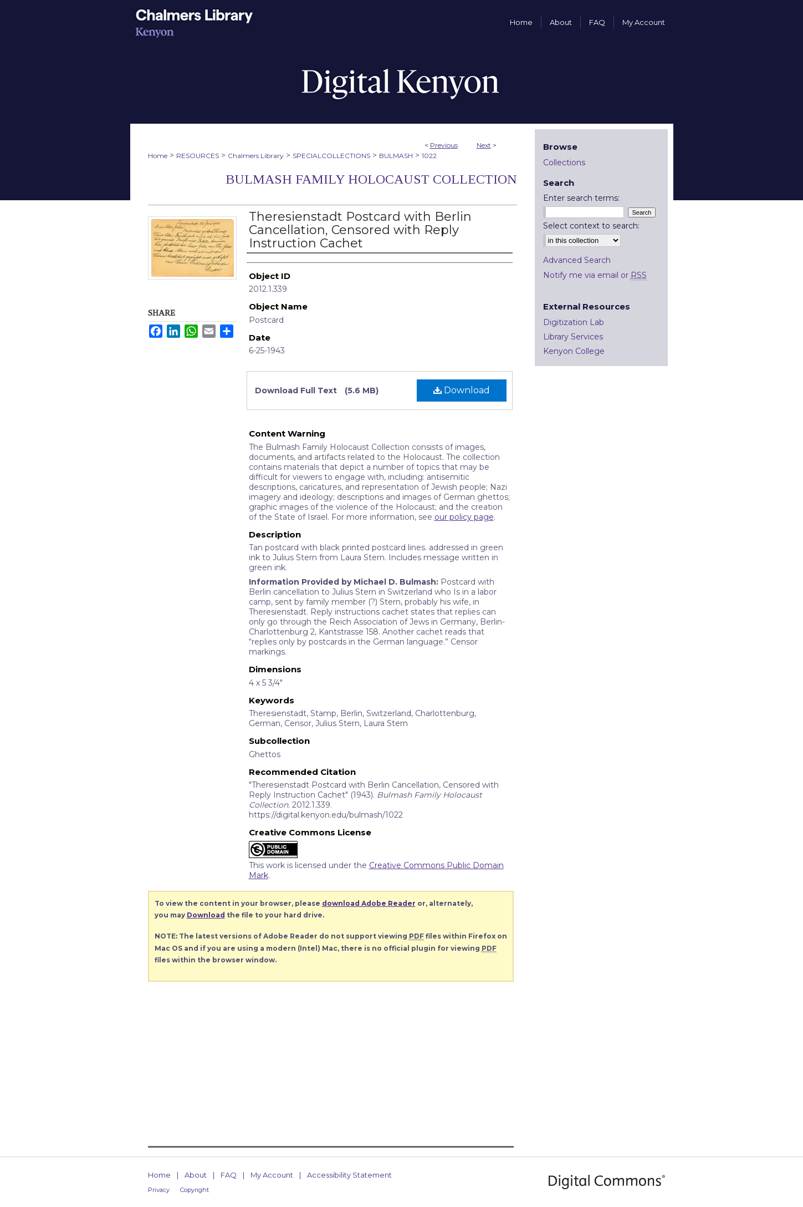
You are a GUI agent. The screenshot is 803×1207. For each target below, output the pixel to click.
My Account (271, 1174)
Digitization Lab (573, 322)
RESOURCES (197, 155)
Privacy (159, 1190)
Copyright (194, 1190)
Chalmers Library (256, 155)
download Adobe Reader (369, 903)
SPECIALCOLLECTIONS (331, 155)
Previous (444, 145)
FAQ (229, 1174)
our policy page (464, 517)
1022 (429, 155)
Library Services (573, 337)
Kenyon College (574, 351)
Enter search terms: (581, 198)
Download (461, 390)
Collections (564, 163)
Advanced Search (577, 260)
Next (484, 145)
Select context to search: (591, 226)
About (196, 1174)
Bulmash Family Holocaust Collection (371, 179)
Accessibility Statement (349, 1174)
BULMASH (396, 155)
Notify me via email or (595, 275)
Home (157, 155)
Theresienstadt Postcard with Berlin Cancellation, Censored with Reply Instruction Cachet (360, 230)
